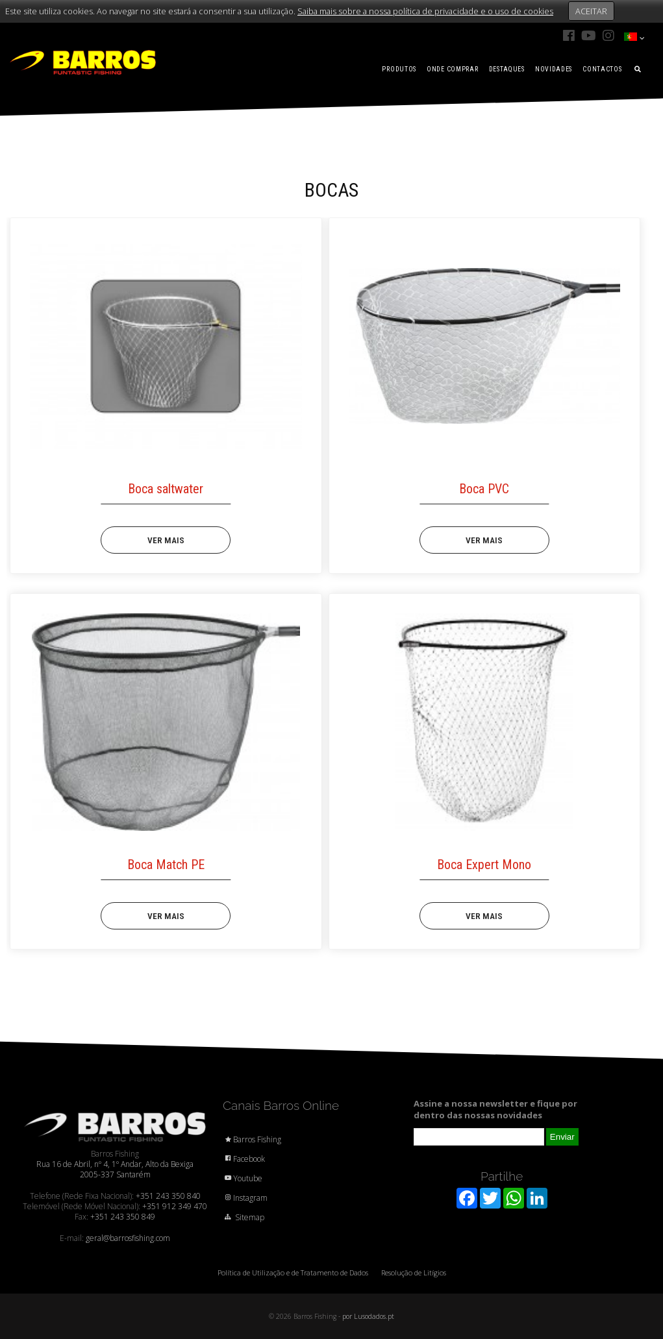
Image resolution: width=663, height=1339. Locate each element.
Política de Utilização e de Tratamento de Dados (293, 1272)
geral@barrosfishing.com (128, 1238)
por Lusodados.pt (368, 1316)
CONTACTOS (601, 69)
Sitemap (243, 1217)
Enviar (562, 1137)
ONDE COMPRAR (452, 69)
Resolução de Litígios (413, 1272)
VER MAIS (165, 540)
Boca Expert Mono (484, 864)
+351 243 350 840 (168, 1195)
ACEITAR (591, 11)
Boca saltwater (165, 489)
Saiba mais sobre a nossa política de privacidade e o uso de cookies (425, 11)
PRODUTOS (399, 69)
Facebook (244, 1158)
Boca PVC (484, 489)
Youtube (242, 1178)
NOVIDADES (553, 69)
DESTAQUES (507, 69)
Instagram (245, 1197)
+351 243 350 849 (122, 1216)
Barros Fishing (252, 1139)
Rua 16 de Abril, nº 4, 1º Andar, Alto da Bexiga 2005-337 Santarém (115, 1169)
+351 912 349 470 (174, 1206)
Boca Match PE (166, 864)
